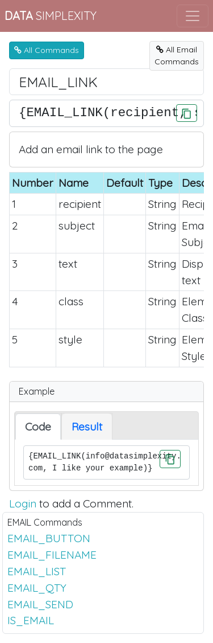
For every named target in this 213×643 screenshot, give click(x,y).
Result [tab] (87, 426)
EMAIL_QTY (36, 588)
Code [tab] (38, 426)
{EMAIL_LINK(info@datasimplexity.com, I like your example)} (106, 462)
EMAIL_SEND (40, 604)
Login (22, 503)
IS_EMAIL (30, 620)
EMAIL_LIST (36, 571)
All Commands (46, 50)
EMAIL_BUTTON (48, 538)
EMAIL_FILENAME (52, 555)
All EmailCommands (176, 55)
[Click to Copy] (186, 113)
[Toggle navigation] (192, 16)
